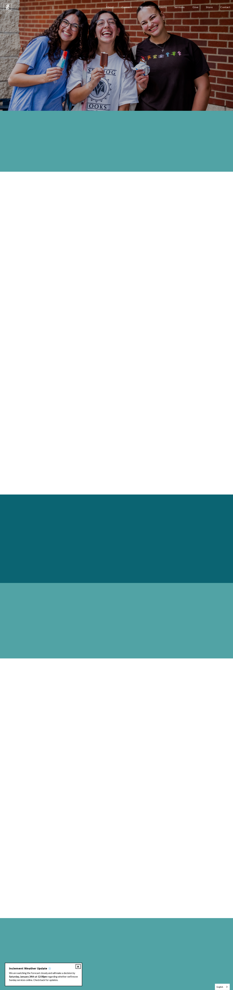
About (110, 7)
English (220, 987)
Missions (144, 7)
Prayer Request (88, 965)
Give (195, 7)
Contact (225, 7)
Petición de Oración (114, 965)
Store (209, 7)
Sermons (179, 7)
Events (162, 7)
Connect (127, 7)
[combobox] (222, 987)
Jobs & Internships (140, 965)
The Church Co (116, 980)
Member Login (163, 965)
